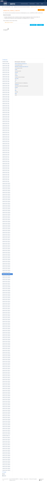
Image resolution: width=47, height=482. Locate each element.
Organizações (32, 3)
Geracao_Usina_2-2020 (6, 172)
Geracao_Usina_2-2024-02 (6, 321)
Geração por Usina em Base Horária (22, 6)
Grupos (37, 3)
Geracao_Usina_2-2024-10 (6, 366)
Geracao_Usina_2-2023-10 (6, 299)
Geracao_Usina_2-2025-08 (6, 419)
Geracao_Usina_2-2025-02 (6, 386)
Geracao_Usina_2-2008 (6, 110)
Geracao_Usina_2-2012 (6, 130)
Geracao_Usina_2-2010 (6, 119)
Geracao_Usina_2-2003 (6, 79)
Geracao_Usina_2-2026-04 (6, 464)
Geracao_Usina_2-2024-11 (6, 370)
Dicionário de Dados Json (6, 435)
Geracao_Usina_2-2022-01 (6, 183)
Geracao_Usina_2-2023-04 (6, 266)
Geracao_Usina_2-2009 (6, 112)
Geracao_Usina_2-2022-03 (6, 194)
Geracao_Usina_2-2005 (6, 90)
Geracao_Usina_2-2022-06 (6, 210)
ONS (12, 6)
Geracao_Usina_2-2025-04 (6, 397)
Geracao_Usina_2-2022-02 (6, 188)
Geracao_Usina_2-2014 (6, 139)
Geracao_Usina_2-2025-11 (6, 437)
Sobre (42, 3)
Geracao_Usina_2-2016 (6, 150)
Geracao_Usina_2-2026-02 (6, 453)
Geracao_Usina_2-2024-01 (6, 317)
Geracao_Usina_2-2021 (6, 179)
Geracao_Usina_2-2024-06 (6, 346)
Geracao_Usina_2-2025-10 (6, 430)
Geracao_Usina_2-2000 (6, 63)
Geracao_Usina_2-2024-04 (6, 332)
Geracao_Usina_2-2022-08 (6, 221)
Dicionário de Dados (5, 61)
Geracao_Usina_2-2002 (6, 74)
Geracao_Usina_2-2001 (6, 70)
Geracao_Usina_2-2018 (6, 161)
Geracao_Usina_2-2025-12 (6, 444)
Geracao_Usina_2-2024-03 (6, 326)
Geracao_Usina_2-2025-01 (6, 381)
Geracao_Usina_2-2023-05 (36, 6)
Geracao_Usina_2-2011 (6, 123)
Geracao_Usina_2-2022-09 (6, 228)
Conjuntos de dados (24, 3)
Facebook (4, 475)
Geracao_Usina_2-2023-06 (6, 277)
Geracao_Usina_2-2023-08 (6, 286)
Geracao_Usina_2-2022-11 (6, 237)
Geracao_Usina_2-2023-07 (6, 281)
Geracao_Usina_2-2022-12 (6, 243)
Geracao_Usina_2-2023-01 (6, 248)
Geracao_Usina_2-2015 (6, 145)
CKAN (40, 480)
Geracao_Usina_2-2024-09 (6, 359)
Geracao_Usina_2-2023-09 (6, 297)
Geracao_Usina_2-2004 (6, 85)
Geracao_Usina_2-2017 (6, 159)
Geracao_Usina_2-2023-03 (6, 259)
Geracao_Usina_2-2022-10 (6, 232)
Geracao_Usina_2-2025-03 (6, 395)
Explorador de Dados (9, 22)
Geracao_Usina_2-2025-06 (6, 408)
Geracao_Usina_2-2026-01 (6, 448)
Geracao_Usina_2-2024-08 (6, 355)
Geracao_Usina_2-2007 (6, 101)
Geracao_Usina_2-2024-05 (6, 337)
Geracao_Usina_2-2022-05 (6, 208)
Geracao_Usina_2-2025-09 (6, 424)
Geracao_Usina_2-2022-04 (6, 199)
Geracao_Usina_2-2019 (6, 168)
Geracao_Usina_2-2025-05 (6, 404)
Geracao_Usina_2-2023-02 (6, 254)
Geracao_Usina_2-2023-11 (6, 306)
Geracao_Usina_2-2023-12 (6, 310)
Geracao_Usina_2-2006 (6, 96)
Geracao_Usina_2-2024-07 (6, 348)
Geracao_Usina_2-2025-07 (6, 415)
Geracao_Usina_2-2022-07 (6, 217)
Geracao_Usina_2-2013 (6, 134)
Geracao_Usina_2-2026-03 (6, 459)
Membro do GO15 (12, 480)
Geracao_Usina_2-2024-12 (6, 375)
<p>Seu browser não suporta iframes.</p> (23, 42)
